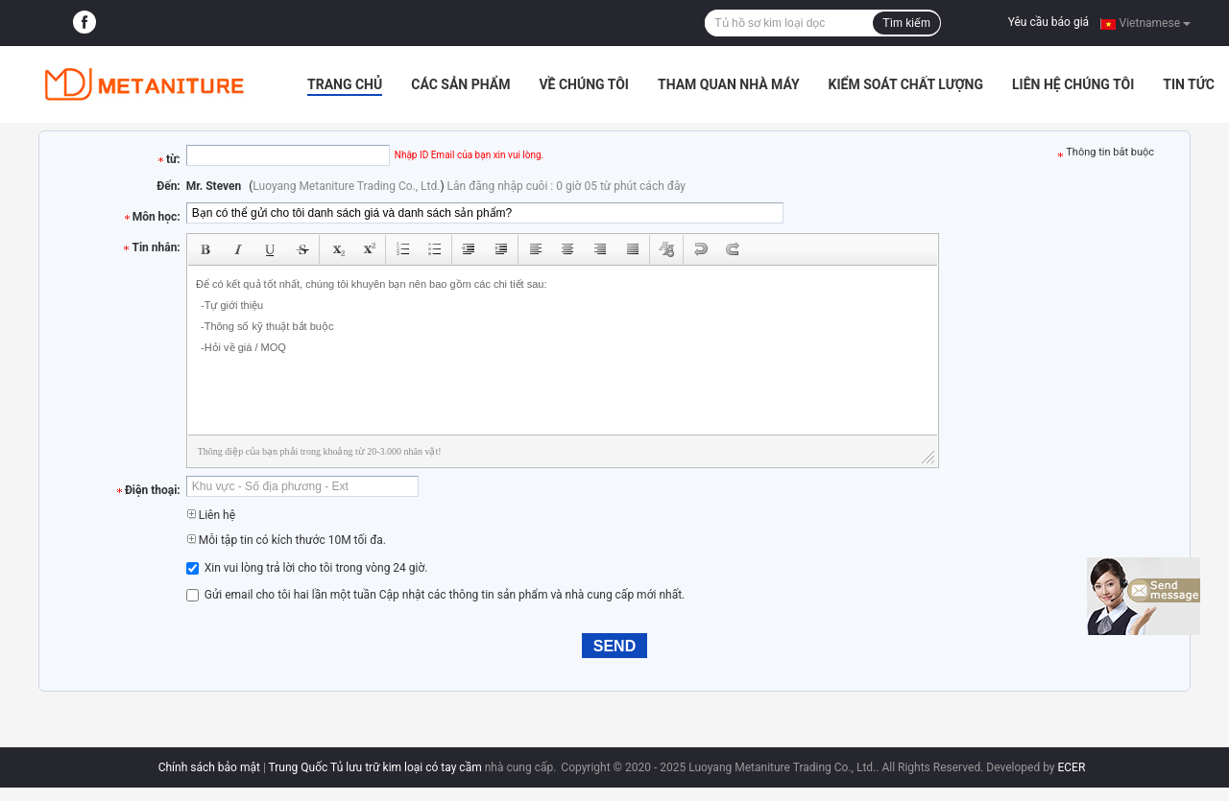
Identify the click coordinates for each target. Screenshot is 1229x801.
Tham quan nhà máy (729, 84)
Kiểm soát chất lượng (906, 84)
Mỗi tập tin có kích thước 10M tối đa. (286, 540)
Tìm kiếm (906, 23)
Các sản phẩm (460, 84)
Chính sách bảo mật (209, 767)
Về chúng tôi (584, 84)
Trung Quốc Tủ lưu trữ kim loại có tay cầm (375, 767)
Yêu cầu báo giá (1048, 22)
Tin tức (1189, 84)
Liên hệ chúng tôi (1073, 84)
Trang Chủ (344, 84)
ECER (1071, 767)
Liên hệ (210, 515)
